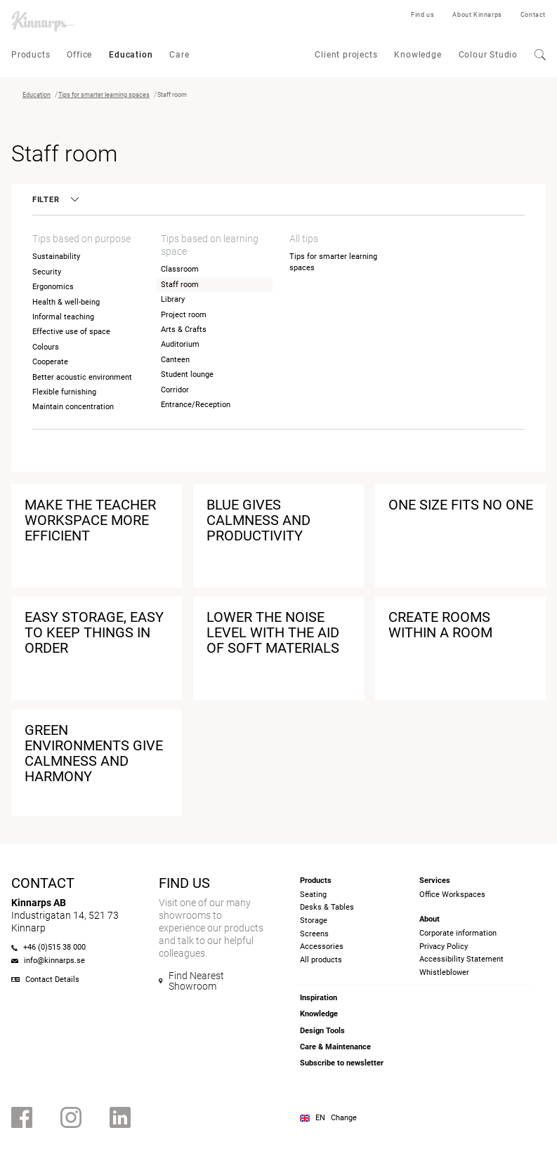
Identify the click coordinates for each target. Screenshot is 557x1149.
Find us (422, 14)
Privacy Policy (443, 946)
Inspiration (318, 997)
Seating (313, 894)
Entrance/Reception (195, 404)
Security (46, 272)
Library (173, 299)
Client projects (346, 55)
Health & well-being (66, 302)
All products (321, 959)
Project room (184, 314)
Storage (313, 920)
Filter (54, 199)
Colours (45, 347)
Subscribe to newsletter (342, 1063)
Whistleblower (444, 972)
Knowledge (417, 55)
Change (344, 1117)
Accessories (321, 946)
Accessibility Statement (461, 959)
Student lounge (187, 374)
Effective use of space (71, 331)
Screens (314, 933)
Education (130, 55)
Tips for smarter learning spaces (104, 94)
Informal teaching (63, 316)
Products (30, 55)
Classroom (180, 269)
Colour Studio (488, 55)
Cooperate (50, 361)
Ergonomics (53, 286)
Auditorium (180, 344)
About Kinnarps (477, 14)
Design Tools (322, 1030)
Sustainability (56, 256)
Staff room (180, 284)
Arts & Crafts (184, 329)
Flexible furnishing (64, 392)
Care (179, 55)
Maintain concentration (73, 406)
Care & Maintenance (335, 1046)
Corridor (175, 389)
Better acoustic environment (82, 377)
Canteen (175, 359)
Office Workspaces (452, 894)
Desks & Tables (327, 907)
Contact (533, 14)
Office (79, 55)
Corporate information (458, 933)
